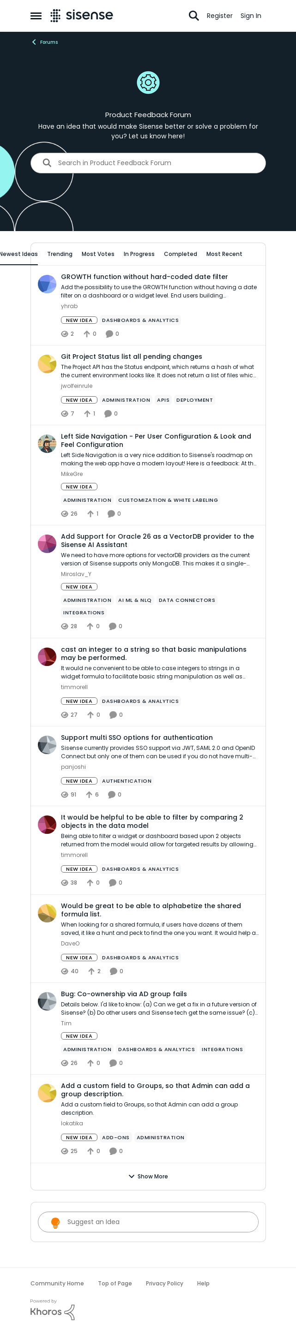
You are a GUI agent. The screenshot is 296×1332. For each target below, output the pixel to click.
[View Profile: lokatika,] (47, 1093)
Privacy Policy (164, 1283)
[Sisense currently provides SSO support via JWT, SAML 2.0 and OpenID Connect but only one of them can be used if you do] (160, 752)
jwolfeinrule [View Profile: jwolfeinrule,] (76, 386)
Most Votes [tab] (98, 254)
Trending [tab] (59, 254)
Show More (148, 1176)
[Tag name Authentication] (127, 781)
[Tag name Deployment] (194, 400)
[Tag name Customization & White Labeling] (168, 500)
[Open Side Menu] (36, 16)
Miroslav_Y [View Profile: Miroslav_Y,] (76, 574)
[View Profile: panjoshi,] (47, 745)
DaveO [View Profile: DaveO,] (70, 943)
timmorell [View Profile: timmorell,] (74, 687)
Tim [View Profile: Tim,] (66, 1023)
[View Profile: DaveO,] (47, 913)
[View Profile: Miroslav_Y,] (47, 544)
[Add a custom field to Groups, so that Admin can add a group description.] (160, 1109)
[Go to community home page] (81, 15)
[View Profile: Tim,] (47, 1001)
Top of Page (115, 1283)
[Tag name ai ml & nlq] (135, 600)
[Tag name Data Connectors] (186, 600)
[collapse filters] (253, 254)
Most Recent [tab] (224, 254)
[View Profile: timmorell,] (47, 657)
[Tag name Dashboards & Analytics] (140, 320)
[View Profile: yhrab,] (47, 284)
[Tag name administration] (126, 400)
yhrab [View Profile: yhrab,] (69, 306)
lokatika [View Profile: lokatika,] (72, 1124)
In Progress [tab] (139, 254)
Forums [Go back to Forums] (44, 42)
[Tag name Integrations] (84, 613)
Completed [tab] (180, 254)
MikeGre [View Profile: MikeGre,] (72, 474)
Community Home (57, 1283)
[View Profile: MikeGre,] (47, 443)
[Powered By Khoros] (148, 1309)
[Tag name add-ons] (116, 1138)
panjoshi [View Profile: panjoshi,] (73, 767)
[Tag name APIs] (163, 400)
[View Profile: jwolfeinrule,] (47, 364)
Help (203, 1283)
